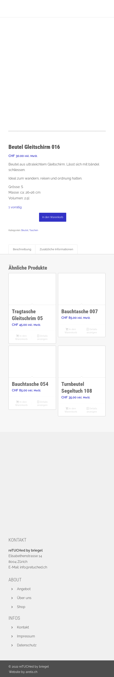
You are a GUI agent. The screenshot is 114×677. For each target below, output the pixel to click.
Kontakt (23, 627)
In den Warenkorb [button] (21, 338)
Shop (21, 607)
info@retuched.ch (33, 567)
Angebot (24, 589)
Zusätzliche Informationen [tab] (56, 249)
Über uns (24, 598)
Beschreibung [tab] (22, 249)
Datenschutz (27, 645)
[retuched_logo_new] (47, 8)
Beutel (24, 230)
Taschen (33, 230)
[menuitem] (22, 672)
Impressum (26, 636)
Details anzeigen (42, 338)
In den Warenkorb (52, 217)
